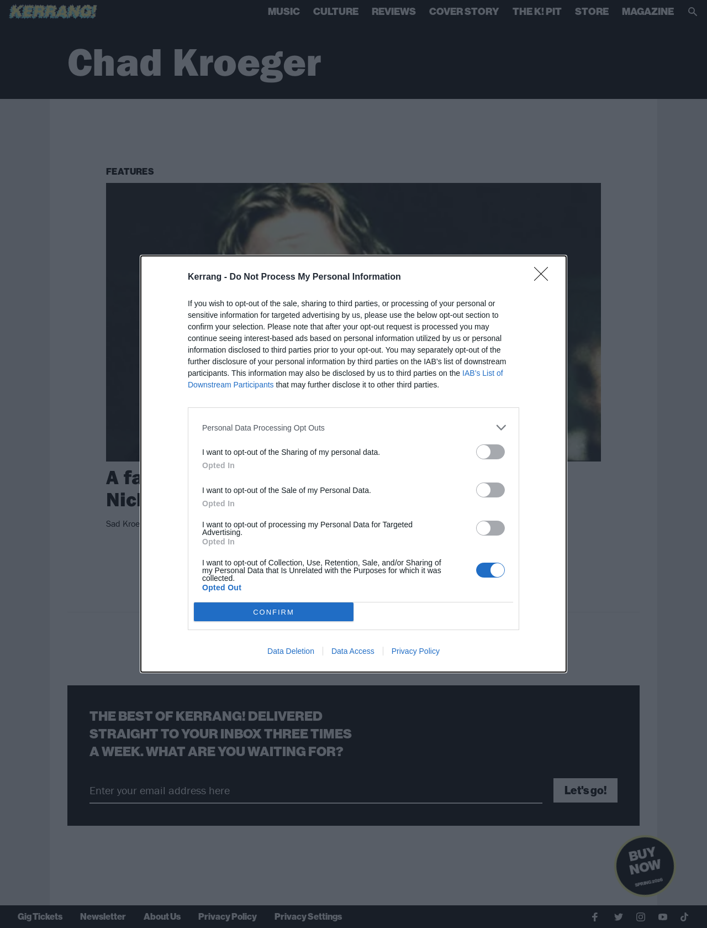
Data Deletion (290, 651)
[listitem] (353, 427)
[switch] (490, 451)
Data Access (352, 651)
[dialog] (353, 464)
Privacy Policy (416, 651)
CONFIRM (273, 612)
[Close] (544, 277)
